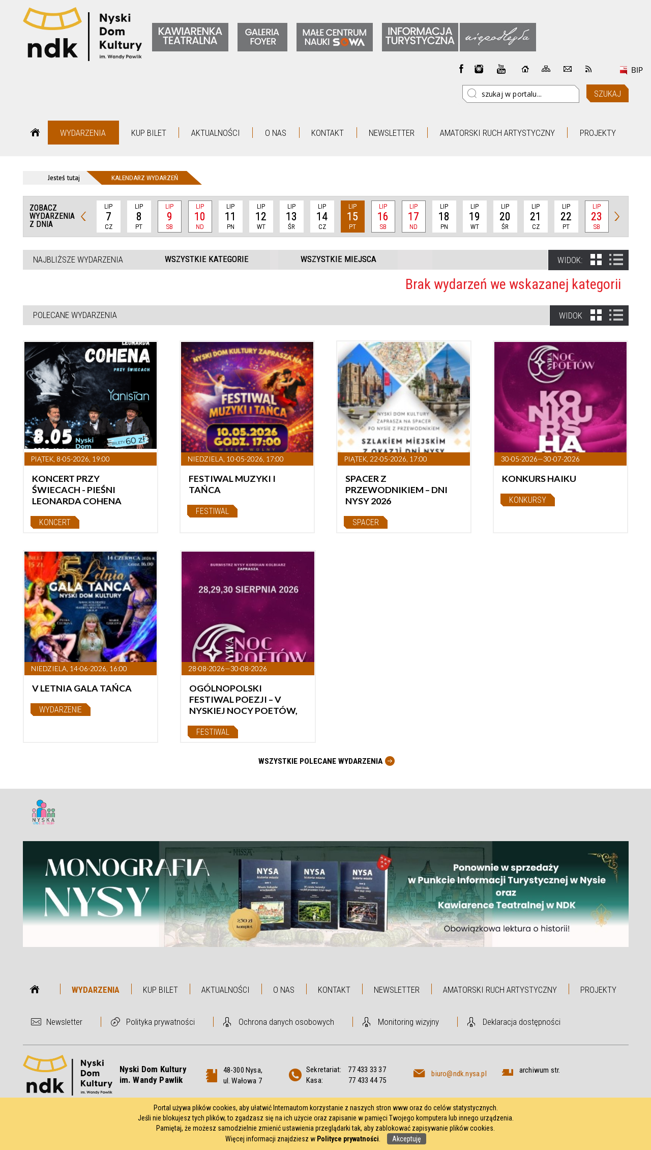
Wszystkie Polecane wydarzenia (320, 761)
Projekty (598, 133)
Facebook (461, 68)
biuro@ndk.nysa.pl (458, 1073)
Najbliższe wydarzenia (78, 259)
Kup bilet (148, 133)
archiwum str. (539, 1070)
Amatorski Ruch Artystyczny (497, 133)
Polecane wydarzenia (75, 315)
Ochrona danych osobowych (286, 1022)
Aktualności (215, 133)
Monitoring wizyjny (408, 1022)
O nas (275, 133)
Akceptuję (406, 1139)
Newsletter (392, 133)
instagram (479, 68)
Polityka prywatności (160, 1022)
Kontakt (327, 133)
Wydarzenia (83, 133)
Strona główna (35, 133)
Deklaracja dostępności (521, 1022)
